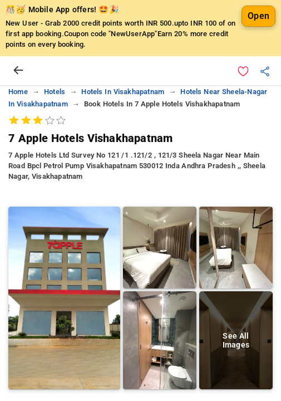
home (18, 91)
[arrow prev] (18, 70)
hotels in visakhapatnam (122, 91)
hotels (54, 91)
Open (258, 16)
